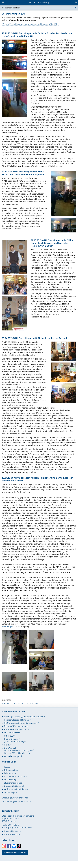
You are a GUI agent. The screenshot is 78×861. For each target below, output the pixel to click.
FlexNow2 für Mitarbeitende (16, 729)
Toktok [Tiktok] (19, 846)
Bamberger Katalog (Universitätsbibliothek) (23, 716)
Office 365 (8, 736)
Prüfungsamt (10, 773)
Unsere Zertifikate (12, 834)
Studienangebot (11, 792)
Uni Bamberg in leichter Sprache (16, 801)
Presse (7, 767)
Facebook (9, 846)
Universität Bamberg (39, 2)
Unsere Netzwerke (12, 831)
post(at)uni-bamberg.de (19, 827)
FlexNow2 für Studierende (16, 726)
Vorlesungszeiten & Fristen (16, 789)
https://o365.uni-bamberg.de (17, 753)
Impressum (18, 703)
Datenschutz (32, 703)
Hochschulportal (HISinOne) (16, 720)
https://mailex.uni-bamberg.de (18, 750)
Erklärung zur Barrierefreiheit (15, 797)
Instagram (4, 846)
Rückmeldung (10, 779)
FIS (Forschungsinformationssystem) (20, 723)
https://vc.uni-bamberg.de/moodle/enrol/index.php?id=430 (30, 24)
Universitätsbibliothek (14, 786)
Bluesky (14, 846)
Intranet (7, 732)
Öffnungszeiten (11, 770)
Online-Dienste (11, 739)
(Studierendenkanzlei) (14, 741)
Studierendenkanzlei (13, 783)
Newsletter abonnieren (13, 852)
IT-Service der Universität (15, 776)
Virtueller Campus (12, 756)
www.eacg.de (8, 626)
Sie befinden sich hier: (11, 8)
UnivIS (7, 744)
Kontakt (5, 703)
